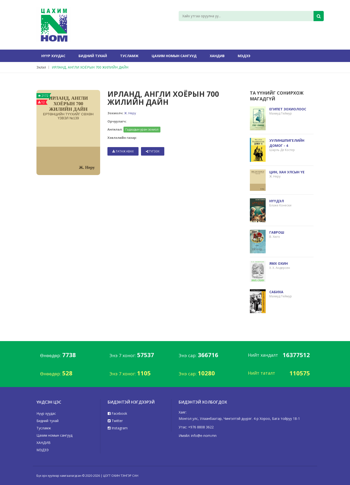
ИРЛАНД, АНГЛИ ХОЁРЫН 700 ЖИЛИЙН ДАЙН (90, 67)
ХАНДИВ (217, 55)
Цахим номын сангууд (174, 55)
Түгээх (152, 151)
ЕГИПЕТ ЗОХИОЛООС (287, 109)
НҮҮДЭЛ (276, 201)
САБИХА (276, 292)
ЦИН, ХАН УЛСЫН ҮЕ (287, 172)
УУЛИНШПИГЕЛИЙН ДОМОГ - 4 (286, 143)
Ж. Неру (130, 113)
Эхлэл (41, 67)
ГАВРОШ (276, 232)
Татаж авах (123, 151)
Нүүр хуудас (53, 55)
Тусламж (129, 55)
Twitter (115, 420)
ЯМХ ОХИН (278, 263)
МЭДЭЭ (244, 55)
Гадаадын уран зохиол (141, 129)
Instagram (118, 428)
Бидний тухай (93, 55)
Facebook (117, 413)
